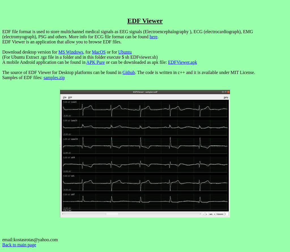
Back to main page (19, 244)
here (153, 36)
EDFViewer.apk (182, 62)
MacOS (99, 52)
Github (128, 72)
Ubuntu (125, 52)
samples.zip (54, 77)
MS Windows (70, 52)
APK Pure (95, 62)
